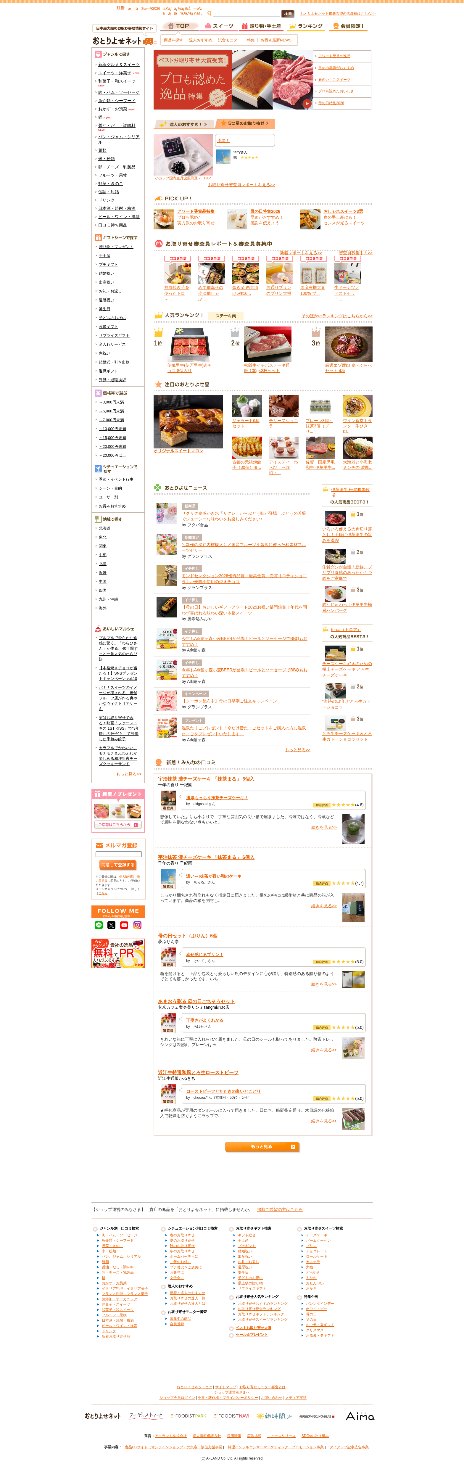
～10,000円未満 (112, 429)
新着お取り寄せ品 (116, 1336)
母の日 (311, 1314)
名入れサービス (112, 344)
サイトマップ (225, 1387)
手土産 (104, 255)
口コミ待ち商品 (112, 225)
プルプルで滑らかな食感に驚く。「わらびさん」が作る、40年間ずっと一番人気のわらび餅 (118, 648)
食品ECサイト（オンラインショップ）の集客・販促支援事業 (173, 1447)
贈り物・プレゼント (116, 246)
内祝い (104, 353)
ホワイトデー (316, 1309)
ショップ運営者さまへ (232, 1392)
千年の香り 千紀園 (175, 784)
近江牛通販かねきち (176, 1078)
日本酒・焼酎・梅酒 (117, 208)
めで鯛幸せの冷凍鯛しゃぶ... (210, 293)
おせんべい (315, 1283)
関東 (103, 546)
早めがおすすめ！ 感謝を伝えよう (266, 217)
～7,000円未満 (111, 420)
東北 (103, 537)
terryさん (240, 152)
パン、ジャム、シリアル (121, 1256)
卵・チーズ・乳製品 (117, 167)
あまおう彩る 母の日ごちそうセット (196, 1001)
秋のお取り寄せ (182, 1246)
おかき (311, 1288)
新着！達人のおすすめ (187, 1293)
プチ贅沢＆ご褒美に (186, 1267)
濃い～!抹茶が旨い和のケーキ (213, 876)
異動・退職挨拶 (112, 380)
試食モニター (229, 40)
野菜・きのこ (110, 183)
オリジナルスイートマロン (178, 450)
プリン (311, 1246)
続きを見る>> (324, 827)
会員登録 (177, 1324)
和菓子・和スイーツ (117, 81)
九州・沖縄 (108, 599)
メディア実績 (296, 1398)
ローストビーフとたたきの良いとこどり (223, 1091)
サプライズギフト (114, 335)
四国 (103, 590)
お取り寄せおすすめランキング (263, 1303)
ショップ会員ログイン (177, 1398)
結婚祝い (106, 273)
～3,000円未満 (111, 402)
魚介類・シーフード (117, 100)
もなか (311, 1278)
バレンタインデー (320, 1303)
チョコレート (316, 1251)
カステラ (313, 1262)
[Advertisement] (232, 1180)
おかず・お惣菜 (112, 109)
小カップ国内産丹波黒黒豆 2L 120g (183, 178)
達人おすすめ (200, 40)
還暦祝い (106, 300)
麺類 (102, 150)
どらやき (313, 1272)
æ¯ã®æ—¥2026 (144, 9)
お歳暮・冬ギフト (320, 1335)
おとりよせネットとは (194, 1387)
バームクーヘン (318, 1240)
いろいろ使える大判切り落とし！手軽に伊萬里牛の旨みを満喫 (347, 535)
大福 (309, 1267)
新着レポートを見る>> (301, 252)
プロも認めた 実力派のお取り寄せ (196, 217)
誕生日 (104, 309)
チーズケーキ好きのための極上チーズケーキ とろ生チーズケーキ (347, 669)
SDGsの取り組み (315, 1436)
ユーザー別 (108, 497)
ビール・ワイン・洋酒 (119, 216)
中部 (103, 555)
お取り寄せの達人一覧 (187, 1298)
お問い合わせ (271, 1398)
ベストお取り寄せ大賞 (253, 1328)
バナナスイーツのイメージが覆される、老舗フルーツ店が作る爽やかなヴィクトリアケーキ (118, 698)
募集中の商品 (180, 1319)
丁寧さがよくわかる (204, 1020)
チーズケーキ (316, 1235)
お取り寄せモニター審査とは (262, 1387)
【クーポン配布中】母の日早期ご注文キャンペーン (229, 701)
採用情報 (234, 1436)
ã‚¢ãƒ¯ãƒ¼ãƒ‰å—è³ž (182, 9)
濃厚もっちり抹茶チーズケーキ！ (217, 797)
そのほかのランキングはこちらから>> (337, 315)
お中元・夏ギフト (320, 1325)
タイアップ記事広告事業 (349, 1447)
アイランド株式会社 (171, 1436)
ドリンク (106, 200)
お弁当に (177, 1272)
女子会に (177, 1278)
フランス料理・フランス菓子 (125, 1294)
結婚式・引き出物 (114, 362)
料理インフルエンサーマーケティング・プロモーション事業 (276, 1447)
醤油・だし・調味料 (117, 125)
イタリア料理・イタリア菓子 (125, 1288)
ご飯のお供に (180, 1262)
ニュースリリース (281, 1436)
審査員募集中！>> (356, 252)
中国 (103, 581)
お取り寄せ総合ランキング (259, 1309)
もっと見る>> (128, 774)
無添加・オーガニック (119, 1299)
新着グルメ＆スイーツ (119, 64)
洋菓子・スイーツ (116, 1304)
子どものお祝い (112, 318)
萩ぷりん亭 (168, 941)
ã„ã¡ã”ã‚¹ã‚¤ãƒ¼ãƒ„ (182, 13)
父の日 (311, 1319)
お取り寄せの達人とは (187, 1303)
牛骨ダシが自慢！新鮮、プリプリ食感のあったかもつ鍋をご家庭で (347, 572)
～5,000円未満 (111, 411)
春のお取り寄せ (182, 1235)
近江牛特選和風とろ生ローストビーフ (198, 1072)
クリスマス (315, 1330)
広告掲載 (254, 1436)
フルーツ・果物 (112, 175)
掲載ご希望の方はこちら (280, 1209)
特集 (251, 40)
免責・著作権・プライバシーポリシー (228, 1398)
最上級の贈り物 (250, 1283)
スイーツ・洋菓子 (114, 72)
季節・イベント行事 (116, 479)
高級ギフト (108, 326)
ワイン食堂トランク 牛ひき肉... (357, 426)
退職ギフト (108, 371)
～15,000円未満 (112, 437)
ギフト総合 (247, 1235)
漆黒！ (223, 140)
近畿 (103, 572)
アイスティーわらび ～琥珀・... (283, 467)
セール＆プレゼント (252, 1335)
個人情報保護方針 (207, 1436)
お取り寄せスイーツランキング (263, 1319)
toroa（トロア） (346, 629)
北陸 (103, 564)
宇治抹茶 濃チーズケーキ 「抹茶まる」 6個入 (206, 778)
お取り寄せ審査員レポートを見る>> (241, 184)
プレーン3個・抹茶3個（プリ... (319, 426)
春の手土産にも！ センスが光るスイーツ (344, 217)
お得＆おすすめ (112, 506)
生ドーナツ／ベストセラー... (346, 293)
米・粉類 (106, 158)
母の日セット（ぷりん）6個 (188, 935)
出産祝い (106, 282)
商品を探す (173, 40)
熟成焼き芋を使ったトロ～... (176, 293)
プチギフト (108, 264)
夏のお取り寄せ (182, 1240)
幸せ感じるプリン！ (204, 954)
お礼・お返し (110, 291)
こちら (103, 893)
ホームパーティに (184, 1256)
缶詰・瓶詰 (108, 191)
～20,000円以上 (112, 455)
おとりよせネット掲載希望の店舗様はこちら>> (338, 14)
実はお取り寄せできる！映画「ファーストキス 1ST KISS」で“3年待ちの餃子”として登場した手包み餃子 (119, 728)
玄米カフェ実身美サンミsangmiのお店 (193, 1007)
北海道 (104, 528)
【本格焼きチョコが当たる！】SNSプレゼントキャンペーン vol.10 (118, 673)
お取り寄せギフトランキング (261, 1314)
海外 (103, 608)
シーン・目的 (110, 488)
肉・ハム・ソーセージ (119, 92)
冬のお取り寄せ (182, 1251)
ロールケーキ (316, 1256)
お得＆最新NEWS (276, 40)
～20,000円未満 (112, 446)
